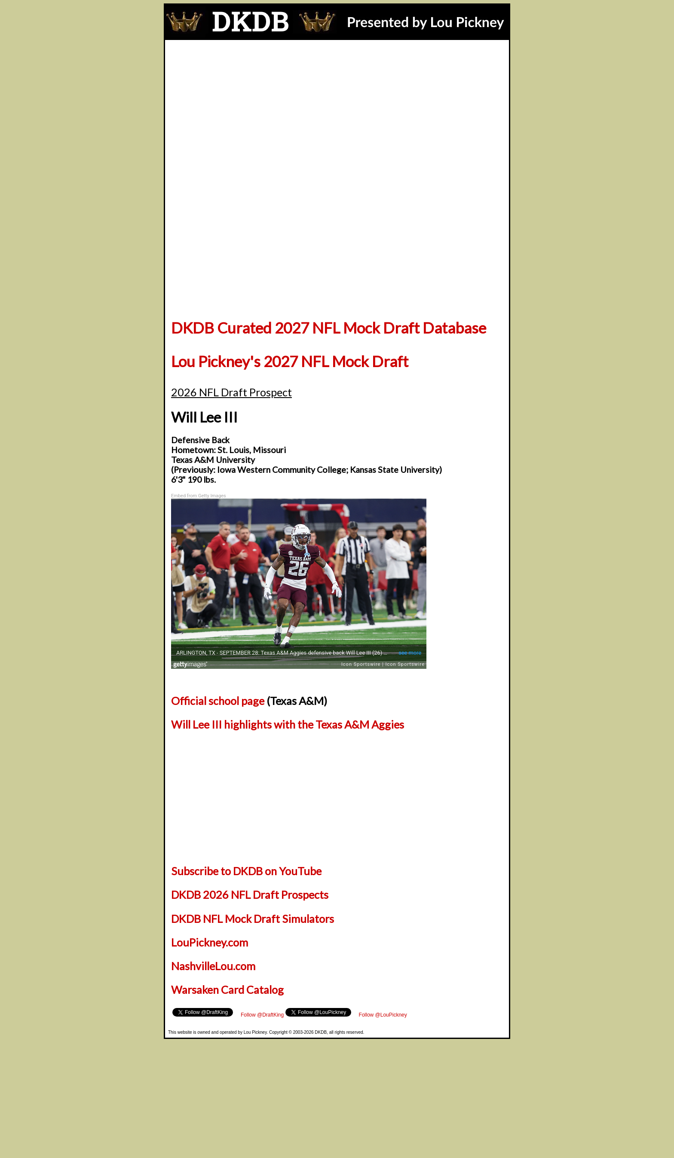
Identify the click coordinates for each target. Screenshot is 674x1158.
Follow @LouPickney (241, 1011)
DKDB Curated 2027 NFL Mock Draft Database (328, 328)
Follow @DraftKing (193, 1011)
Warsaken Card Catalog (227, 989)
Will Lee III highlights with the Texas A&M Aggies (287, 724)
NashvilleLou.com (213, 965)
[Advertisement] (337, 104)
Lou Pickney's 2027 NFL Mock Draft (289, 361)
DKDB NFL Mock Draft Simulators (252, 918)
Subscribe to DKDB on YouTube (246, 870)
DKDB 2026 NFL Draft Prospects (249, 894)
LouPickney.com (209, 942)
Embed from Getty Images (198, 496)
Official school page (217, 700)
